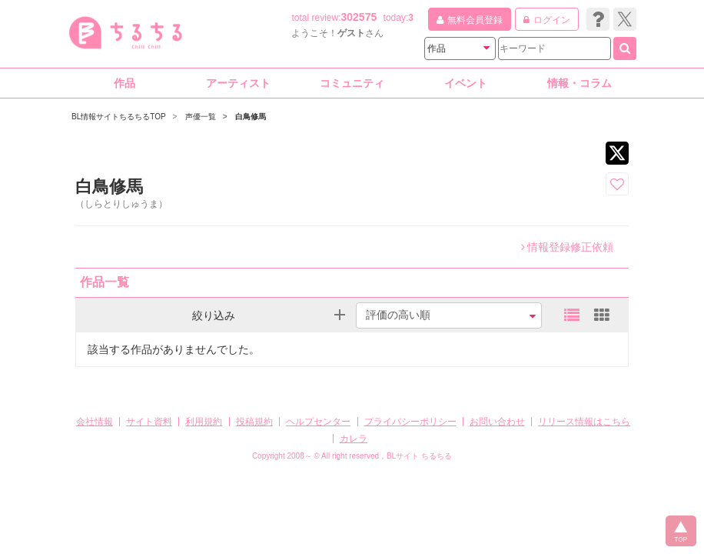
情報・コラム (579, 83)
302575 (359, 17)
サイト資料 (149, 421)
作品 (124, 83)
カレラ (353, 438)
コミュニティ (352, 83)
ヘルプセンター (318, 421)
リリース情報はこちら (584, 421)
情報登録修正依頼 (567, 247)
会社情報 (94, 421)
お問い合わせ (497, 421)
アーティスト (238, 83)
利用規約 (203, 421)
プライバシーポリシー (410, 421)
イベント (465, 83)
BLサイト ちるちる (419, 456)
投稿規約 (254, 421)
